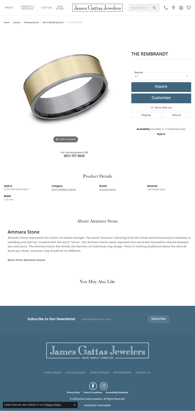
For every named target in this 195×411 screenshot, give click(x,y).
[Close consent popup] (74, 405)
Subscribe (158, 319)
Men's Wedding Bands (53, 22)
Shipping (146, 115)
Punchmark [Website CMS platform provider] (104, 405)
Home (7, 22)
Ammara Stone (108, 189)
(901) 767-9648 (74, 156)
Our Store (60, 7)
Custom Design (76, 372)
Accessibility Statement (117, 392)
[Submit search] (154, 7)
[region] (65, 86)
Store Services (99, 372)
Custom (46, 7)
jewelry (16, 22)
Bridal (9, 7)
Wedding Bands (31, 22)
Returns (176, 115)
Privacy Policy (73, 392)
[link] (165, 7)
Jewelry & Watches (27, 7)
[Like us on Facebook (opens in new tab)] (93, 386)
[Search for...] (139, 7)
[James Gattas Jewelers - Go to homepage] (97, 350)
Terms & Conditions (93, 392)
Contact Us (143, 372)
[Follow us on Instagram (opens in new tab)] (104, 386)
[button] (181, 7)
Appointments (122, 372)
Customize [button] (161, 98)
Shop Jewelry (53, 372)
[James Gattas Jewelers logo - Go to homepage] (97, 7)
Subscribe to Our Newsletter (51, 319)
